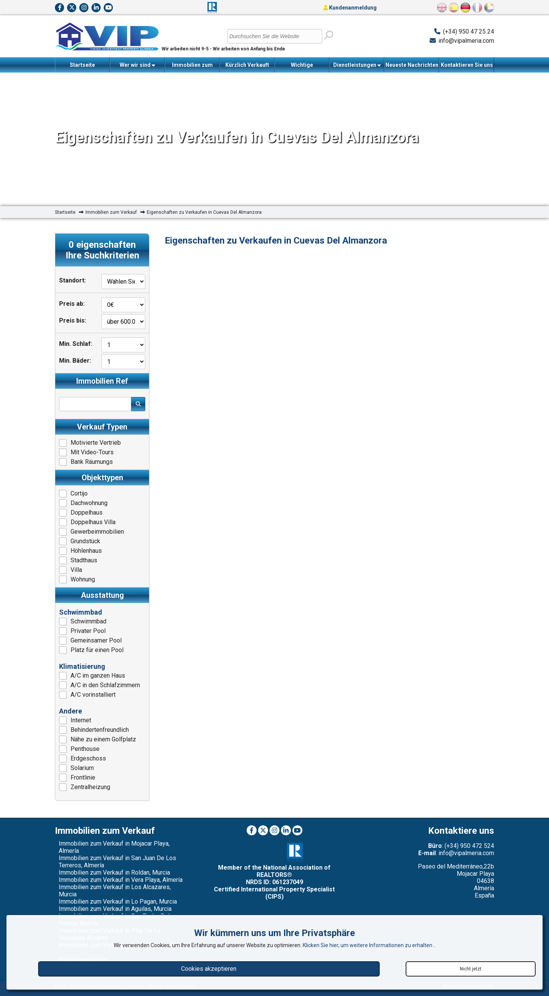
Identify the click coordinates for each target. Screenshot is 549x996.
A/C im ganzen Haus (92, 676)
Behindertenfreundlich (94, 730)
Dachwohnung (83, 503)
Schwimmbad (82, 621)
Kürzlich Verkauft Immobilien (247, 67)
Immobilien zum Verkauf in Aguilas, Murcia (115, 908)
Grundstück (79, 541)
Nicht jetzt (471, 969)
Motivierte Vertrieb (90, 443)
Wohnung (77, 579)
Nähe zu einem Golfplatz (97, 739)
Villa (70, 570)
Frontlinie (77, 777)
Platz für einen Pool (91, 650)
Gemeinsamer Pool (90, 640)
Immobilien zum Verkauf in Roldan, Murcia (114, 872)
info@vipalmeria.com (466, 40)
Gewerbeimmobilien (91, 532)
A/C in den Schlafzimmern (99, 685)
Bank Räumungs (86, 462)
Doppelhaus (81, 513)
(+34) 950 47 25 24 (468, 31)
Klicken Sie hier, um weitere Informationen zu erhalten (368, 945)
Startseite (82, 65)
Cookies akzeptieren (208, 968)
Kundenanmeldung (350, 8)
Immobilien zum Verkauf (192, 67)
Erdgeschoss (82, 758)
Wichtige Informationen (302, 67)
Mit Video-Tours (86, 452)
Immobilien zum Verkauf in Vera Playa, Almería (121, 879)
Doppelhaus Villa (87, 522)
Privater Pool (82, 631)
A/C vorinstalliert (87, 695)
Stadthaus (78, 560)
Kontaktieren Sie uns (467, 65)
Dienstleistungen (357, 65)
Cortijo (73, 493)
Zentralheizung (84, 787)
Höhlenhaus (80, 551)
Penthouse (79, 749)
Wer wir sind (137, 65)
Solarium (76, 768)
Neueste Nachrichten (411, 65)
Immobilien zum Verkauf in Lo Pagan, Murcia (118, 901)
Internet (75, 720)
